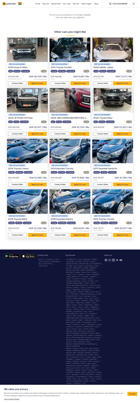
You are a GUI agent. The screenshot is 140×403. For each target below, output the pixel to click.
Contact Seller (17, 83)
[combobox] (21, 4)
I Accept (132, 394)
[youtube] (121, 260)
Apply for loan (37, 83)
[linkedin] (113, 260)
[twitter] (117, 260)
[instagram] (110, 260)
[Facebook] (106, 260)
